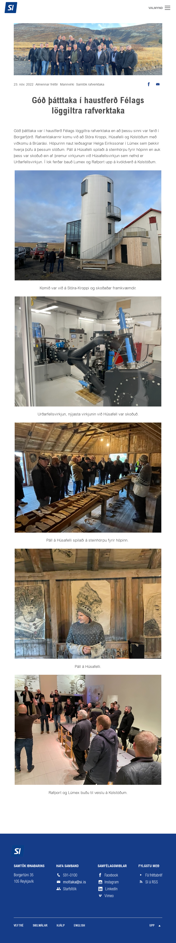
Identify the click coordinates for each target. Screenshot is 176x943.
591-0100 (70, 875)
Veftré (19, 925)
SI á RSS (151, 882)
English (79, 925)
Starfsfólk (70, 889)
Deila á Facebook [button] (148, 84)
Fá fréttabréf (153, 875)
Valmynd (169, 7)
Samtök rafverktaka (90, 84)
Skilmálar (40, 925)
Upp (151, 925)
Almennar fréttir (47, 84)
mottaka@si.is (74, 881)
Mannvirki (67, 84)
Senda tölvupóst (157, 84)
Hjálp (61, 925)
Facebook (111, 875)
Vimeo (109, 895)
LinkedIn (111, 889)
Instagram (111, 882)
